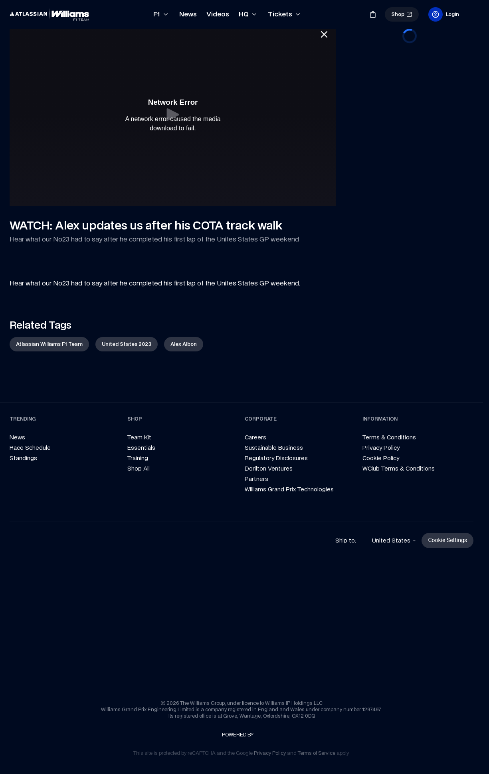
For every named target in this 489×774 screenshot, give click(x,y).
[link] (23, 11)
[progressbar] (409, 36)
